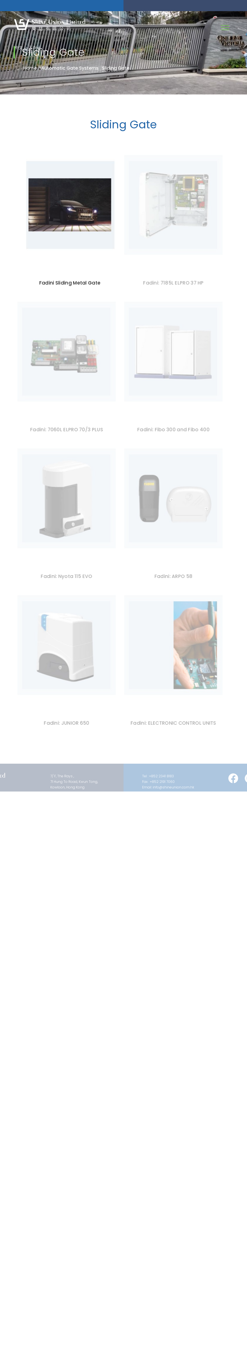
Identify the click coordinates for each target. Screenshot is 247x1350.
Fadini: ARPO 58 (172, 576)
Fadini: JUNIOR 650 (65, 723)
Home (30, 68)
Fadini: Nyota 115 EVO (65, 576)
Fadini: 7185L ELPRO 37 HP (172, 283)
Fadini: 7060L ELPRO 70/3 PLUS (65, 429)
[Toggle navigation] (225, 27)
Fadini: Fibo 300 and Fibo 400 (172, 429)
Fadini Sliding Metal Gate (69, 283)
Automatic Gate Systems (69, 68)
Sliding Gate (115, 68)
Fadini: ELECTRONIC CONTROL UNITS (172, 723)
